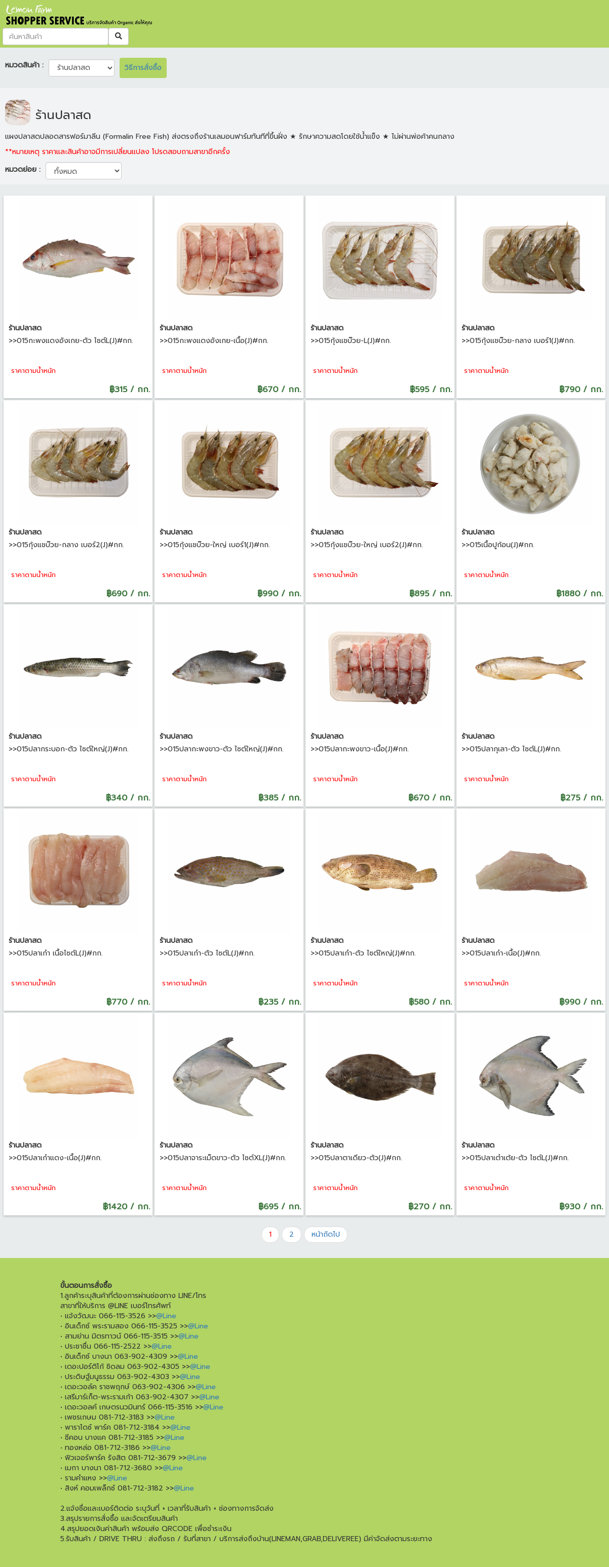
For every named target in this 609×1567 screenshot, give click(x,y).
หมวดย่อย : (23, 170)
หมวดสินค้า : (24, 65)
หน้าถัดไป (326, 1234)
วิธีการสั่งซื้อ (143, 67)
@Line (166, 1316)
